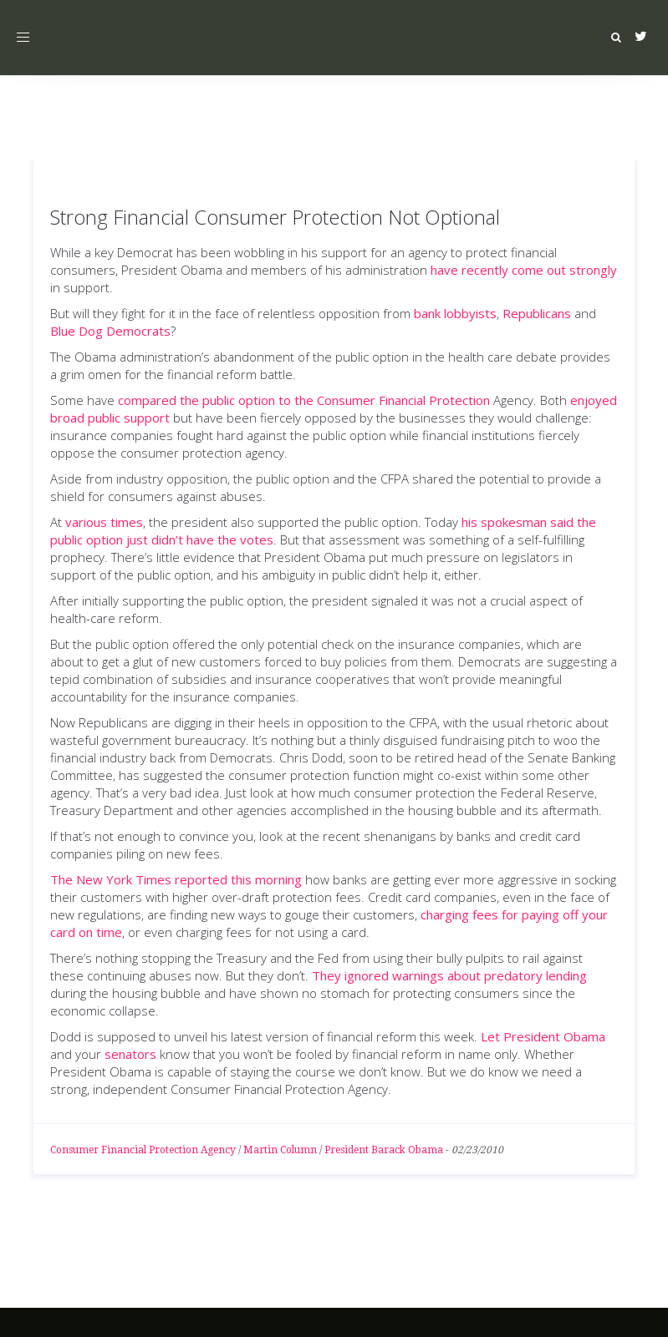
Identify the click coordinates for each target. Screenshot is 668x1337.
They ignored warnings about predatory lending (449, 975)
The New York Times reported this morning (176, 879)
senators (130, 1054)
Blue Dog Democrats (110, 330)
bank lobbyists (455, 313)
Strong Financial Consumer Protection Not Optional (275, 216)
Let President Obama (543, 1036)
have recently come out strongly (524, 269)
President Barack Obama (383, 1150)
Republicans (536, 313)
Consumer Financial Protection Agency (143, 1150)
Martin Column (280, 1150)
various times (104, 522)
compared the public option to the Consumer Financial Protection (304, 400)
